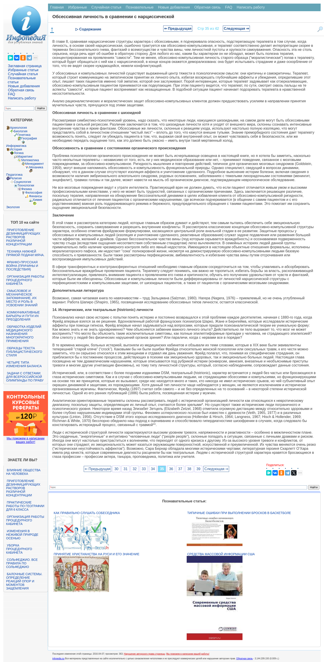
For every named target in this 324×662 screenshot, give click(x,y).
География (29, 138)
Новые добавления (24, 86)
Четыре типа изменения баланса (24, 364)
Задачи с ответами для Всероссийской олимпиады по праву (25, 376)
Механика (36, 167)
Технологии (26, 185)
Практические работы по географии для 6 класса (25, 506)
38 (189, 469)
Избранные (77, 7)
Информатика (16, 146)
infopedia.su (58, 658)
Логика (19, 153)
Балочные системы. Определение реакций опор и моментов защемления (24, 581)
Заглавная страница (25, 66)
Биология (20, 131)
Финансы (35, 196)
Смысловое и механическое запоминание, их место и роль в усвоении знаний (22, 298)
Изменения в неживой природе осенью (22, 534)
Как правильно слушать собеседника (87, 513)
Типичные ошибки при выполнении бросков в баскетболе (239, 513)
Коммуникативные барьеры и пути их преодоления (23, 316)
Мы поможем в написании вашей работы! (187, 654)
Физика (26, 189)
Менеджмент (34, 163)
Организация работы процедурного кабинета (25, 280)
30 (116, 469)
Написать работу (22, 98)
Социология (22, 182)
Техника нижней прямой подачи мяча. (25, 253)
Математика (30, 160)
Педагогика (14, 174)
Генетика (24, 135)
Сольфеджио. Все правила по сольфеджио (22, 563)
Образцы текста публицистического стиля (24, 351)
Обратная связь (21, 90)
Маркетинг (25, 156)
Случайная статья (23, 74)
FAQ (11, 94)
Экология (13, 207)
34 (153, 469)
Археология (18, 127)
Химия (37, 199)
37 (180, 469)
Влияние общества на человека (23, 472)
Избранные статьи (23, 70)
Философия (33, 192)
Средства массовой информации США (221, 554)
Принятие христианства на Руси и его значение (96, 554)
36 (171, 469)
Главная (57, 7)
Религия (16, 178)
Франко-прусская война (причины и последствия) (22, 265)
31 (125, 469)
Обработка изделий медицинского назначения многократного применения (23, 334)
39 (198, 469)
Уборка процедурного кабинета (19, 549)
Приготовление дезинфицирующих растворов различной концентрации (23, 237)
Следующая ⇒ (236, 28)
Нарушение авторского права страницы (144, 654)
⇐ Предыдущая (178, 28)
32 (135, 469)
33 (144, 469)
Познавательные (140, 7)
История (16, 149)
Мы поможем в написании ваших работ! (25, 440)
